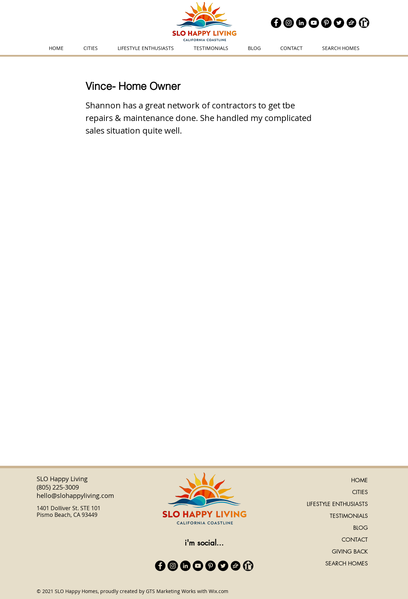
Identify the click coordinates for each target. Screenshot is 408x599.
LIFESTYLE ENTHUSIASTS (337, 504)
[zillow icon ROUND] (351, 22)
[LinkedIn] (301, 22)
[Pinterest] (326, 22)
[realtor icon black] (364, 22)
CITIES (360, 492)
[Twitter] (339, 22)
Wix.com (218, 591)
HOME (359, 480)
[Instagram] (288, 22)
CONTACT (355, 539)
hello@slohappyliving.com (75, 495)
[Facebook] (276, 22)
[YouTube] (314, 22)
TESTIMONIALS (349, 516)
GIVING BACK (350, 551)
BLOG (360, 528)
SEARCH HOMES (346, 563)
